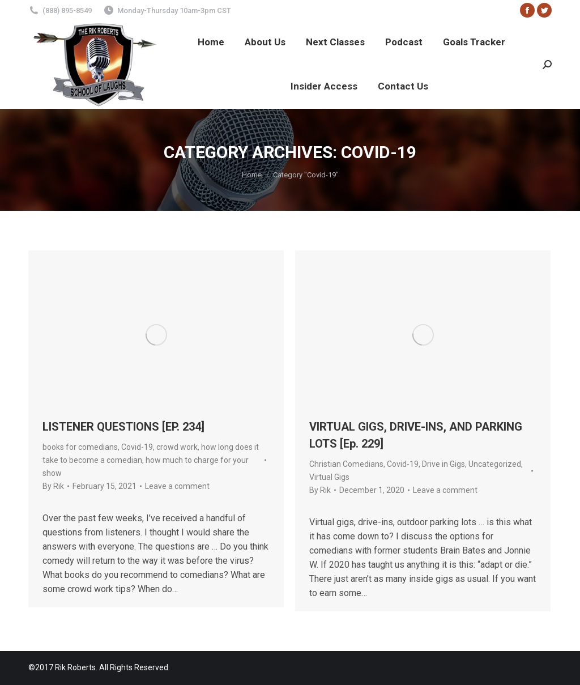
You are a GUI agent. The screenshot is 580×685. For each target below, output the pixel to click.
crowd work (177, 447)
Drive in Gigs (443, 464)
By (53, 486)
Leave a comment (177, 486)
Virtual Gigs (329, 477)
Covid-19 (137, 447)
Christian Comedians (346, 464)
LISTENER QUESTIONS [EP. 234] (123, 426)
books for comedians (80, 447)
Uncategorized (494, 464)
